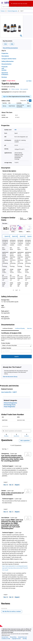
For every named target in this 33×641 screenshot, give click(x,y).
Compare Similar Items (9, 59)
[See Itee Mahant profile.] (5, 517)
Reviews (4, 77)
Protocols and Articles (4, 68)
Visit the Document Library (10, 376)
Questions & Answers (5, 73)
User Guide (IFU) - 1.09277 (9, 392)
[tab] (4, 11)
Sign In (5, 96)
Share (28, 81)
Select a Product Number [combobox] (9, 345)
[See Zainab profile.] (3, 490)
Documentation (6, 64)
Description (5, 56)
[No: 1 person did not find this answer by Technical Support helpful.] (11, 512)
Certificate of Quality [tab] (20, 328)
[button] (28, 454)
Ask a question (25, 440)
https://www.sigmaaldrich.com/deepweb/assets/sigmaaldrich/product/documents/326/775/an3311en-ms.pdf (15, 568)
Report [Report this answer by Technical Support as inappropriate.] (17, 485)
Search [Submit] (16, 356)
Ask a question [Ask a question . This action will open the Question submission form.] (24, 89)
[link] (5, 426)
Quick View (8, 236)
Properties (5, 53)
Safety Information (8, 61)
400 (15, 129)
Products (3, 11)
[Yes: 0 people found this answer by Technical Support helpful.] (5, 485)
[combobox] (16, 351)
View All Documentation (10, 48)
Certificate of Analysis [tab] (8, 328)
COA (5, 44)
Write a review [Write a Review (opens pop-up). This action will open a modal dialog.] (15, 89)
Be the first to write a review (12, 612)
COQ (12, 44)
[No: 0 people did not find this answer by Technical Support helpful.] (11, 485)
